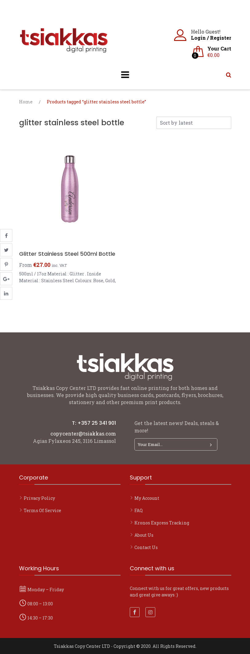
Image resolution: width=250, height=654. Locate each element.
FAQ (138, 510)
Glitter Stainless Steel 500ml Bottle (67, 254)
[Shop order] (194, 123)
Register (220, 37)
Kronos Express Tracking (161, 523)
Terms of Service (42, 510)
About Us (143, 535)
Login (198, 37)
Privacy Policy (39, 498)
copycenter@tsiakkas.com (83, 433)
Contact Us (146, 547)
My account (146, 498)
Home (26, 102)
